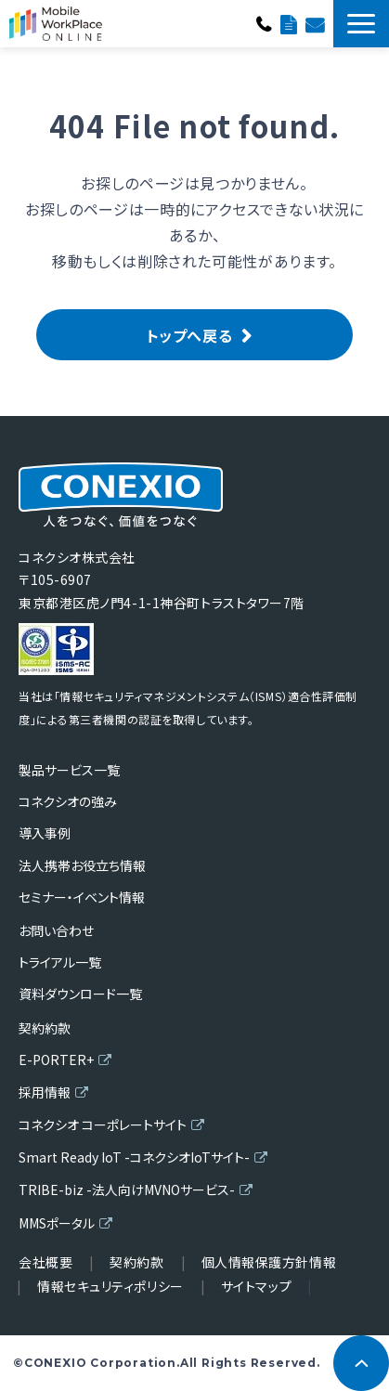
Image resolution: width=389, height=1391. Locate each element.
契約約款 (45, 1028)
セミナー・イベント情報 (82, 897)
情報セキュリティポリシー (110, 1286)
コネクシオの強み (68, 801)
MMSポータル (57, 1223)
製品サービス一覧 (69, 769)
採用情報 (45, 1092)
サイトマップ (256, 1286)
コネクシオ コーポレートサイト (103, 1124)
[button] (361, 23)
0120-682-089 (264, 23)
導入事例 (45, 833)
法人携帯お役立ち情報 (82, 865)
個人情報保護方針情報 (269, 1262)
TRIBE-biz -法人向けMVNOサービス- (127, 1189)
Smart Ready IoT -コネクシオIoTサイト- (134, 1157)
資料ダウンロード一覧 (288, 23)
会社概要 (45, 1262)
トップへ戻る (190, 335)
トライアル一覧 (60, 962)
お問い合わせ (315, 23)
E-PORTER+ (56, 1059)
